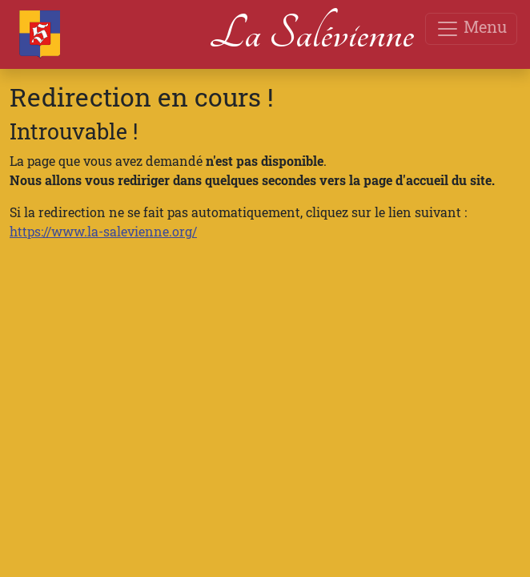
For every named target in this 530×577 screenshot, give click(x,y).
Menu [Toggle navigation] (471, 28)
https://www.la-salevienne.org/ (103, 231)
